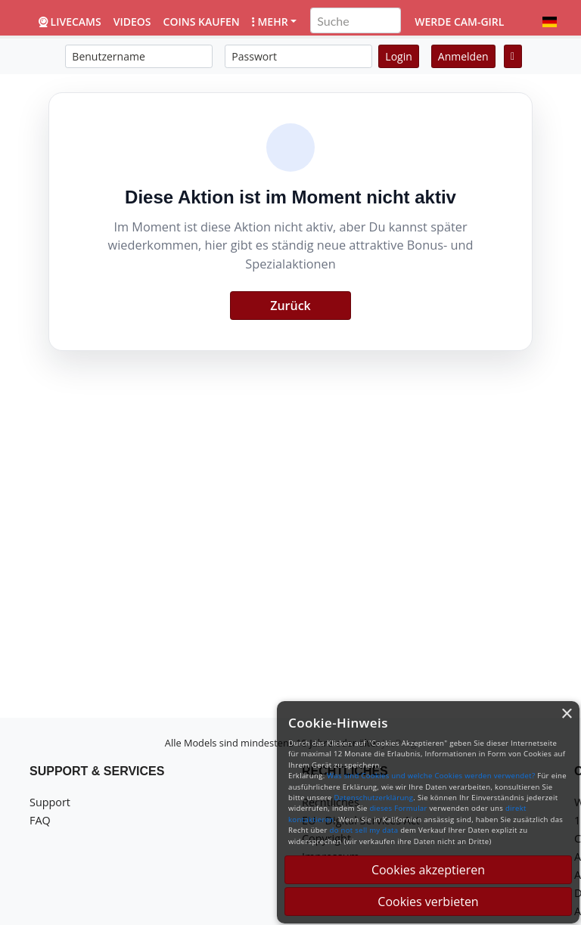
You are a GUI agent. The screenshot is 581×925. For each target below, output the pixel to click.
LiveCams (70, 21)
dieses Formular (398, 808)
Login (398, 56)
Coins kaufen (201, 21)
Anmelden (463, 56)
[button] (549, 22)
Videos (132, 21)
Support (50, 802)
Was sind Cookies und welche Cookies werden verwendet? (431, 776)
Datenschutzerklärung (373, 797)
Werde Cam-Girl (459, 21)
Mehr (270, 21)
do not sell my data (364, 830)
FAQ (40, 820)
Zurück (290, 305)
